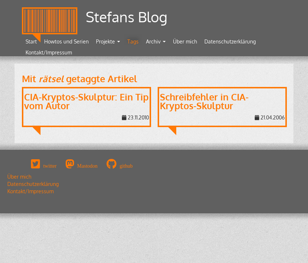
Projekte (108, 41)
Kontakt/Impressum (49, 52)
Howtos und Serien (66, 41)
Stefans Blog (127, 17)
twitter (50, 165)
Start (31, 41)
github (126, 165)
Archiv (156, 41)
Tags (133, 41)
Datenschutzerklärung (230, 41)
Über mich (185, 41)
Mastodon (87, 165)
